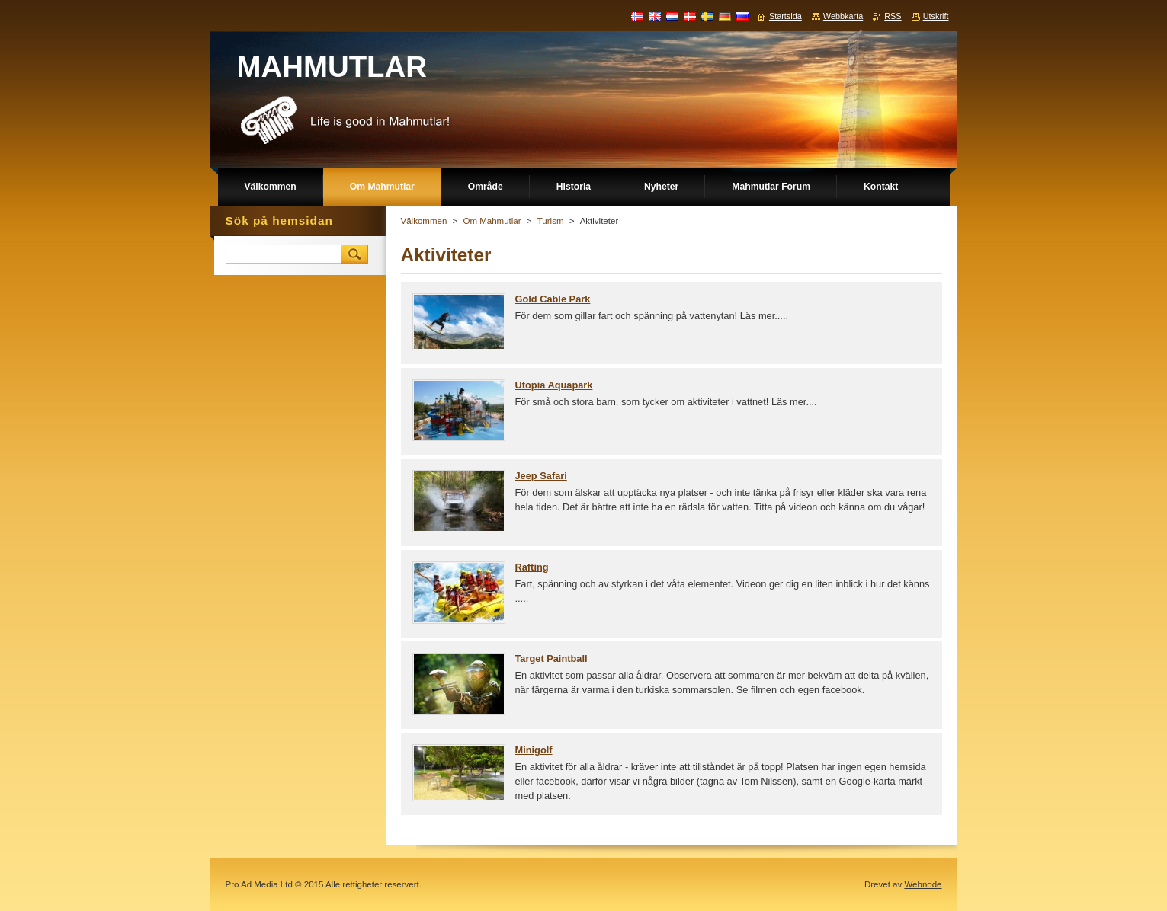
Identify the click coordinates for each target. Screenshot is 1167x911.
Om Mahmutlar (492, 220)
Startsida (785, 16)
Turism (550, 220)
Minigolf (534, 750)
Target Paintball (551, 658)
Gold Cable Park (553, 299)
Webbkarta (843, 16)
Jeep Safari (541, 475)
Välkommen (424, 220)
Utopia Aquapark (554, 385)
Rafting (532, 567)
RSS (892, 16)
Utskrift (936, 16)
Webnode (922, 884)
